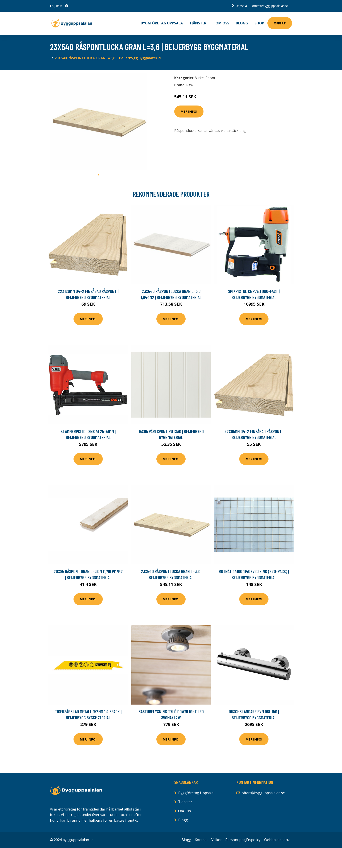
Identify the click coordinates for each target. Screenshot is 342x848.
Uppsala (241, 6)
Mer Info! (189, 111)
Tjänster (185, 801)
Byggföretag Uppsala (162, 23)
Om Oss (184, 811)
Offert (280, 23)
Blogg (242, 23)
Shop (259, 23)
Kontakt (201, 839)
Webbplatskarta (277, 839)
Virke (199, 77)
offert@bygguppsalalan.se (270, 6)
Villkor (216, 839)
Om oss (222, 23)
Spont (210, 77)
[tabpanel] (98, 121)
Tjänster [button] (197, 23)
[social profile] (66, 6)
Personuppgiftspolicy (242, 839)
